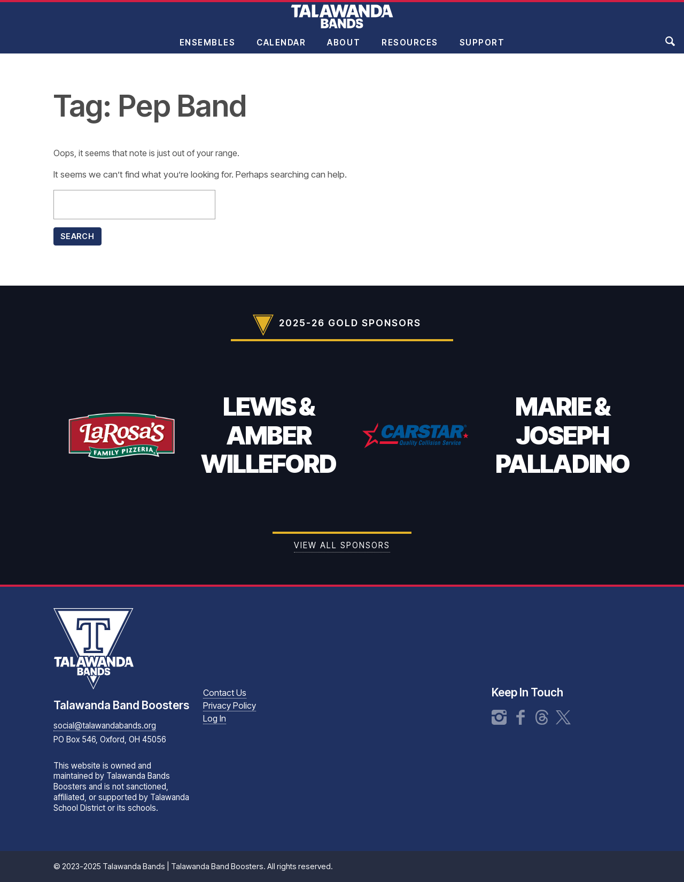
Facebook (520, 717)
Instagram (499, 717)
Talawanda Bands (342, 23)
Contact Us (224, 692)
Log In (214, 718)
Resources (410, 50)
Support (482, 50)
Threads (541, 717)
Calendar (281, 50)
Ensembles (208, 50)
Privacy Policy (229, 705)
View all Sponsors (342, 545)
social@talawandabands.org (104, 725)
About (343, 50)
